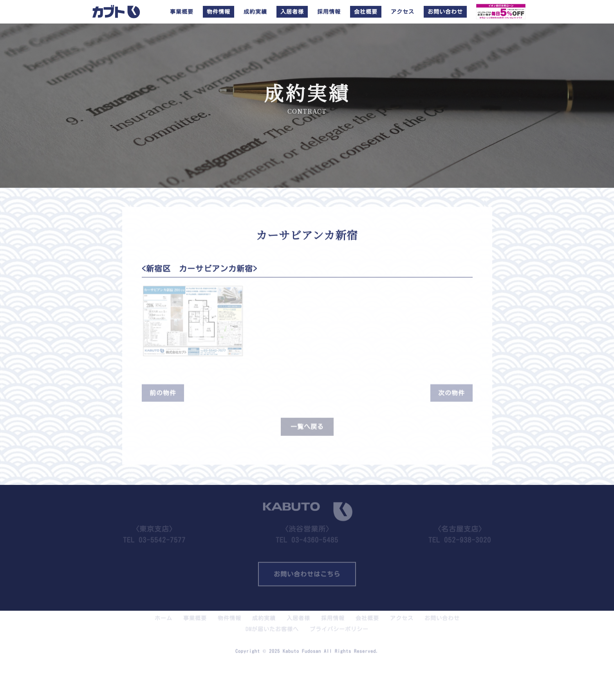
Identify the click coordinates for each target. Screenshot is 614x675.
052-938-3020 (467, 535)
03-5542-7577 (162, 535)
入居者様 (298, 614)
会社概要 (367, 614)
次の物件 (451, 390)
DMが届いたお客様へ (272, 625)
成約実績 (255, 12)
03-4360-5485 (314, 535)
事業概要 (181, 12)
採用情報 (329, 12)
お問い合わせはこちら (307, 572)
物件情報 (229, 614)
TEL (307, 529)
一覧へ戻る (307, 424)
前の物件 (163, 390)
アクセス (402, 12)
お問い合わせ (442, 614)
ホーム (163, 614)
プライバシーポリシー (339, 625)
